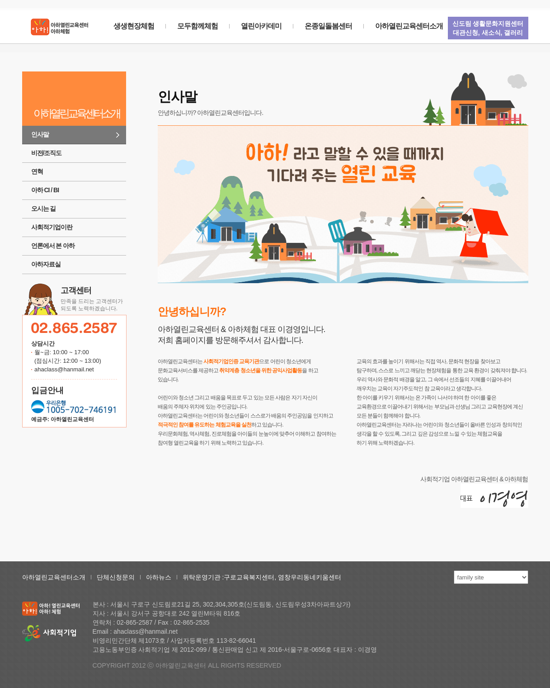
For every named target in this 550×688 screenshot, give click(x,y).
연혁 (37, 171)
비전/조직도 (46, 153)
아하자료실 (46, 264)
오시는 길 (43, 208)
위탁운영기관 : (203, 577)
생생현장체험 (133, 26)
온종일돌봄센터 (328, 26)
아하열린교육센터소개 (409, 26)
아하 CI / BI (45, 190)
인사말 (40, 134)
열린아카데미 (261, 26)
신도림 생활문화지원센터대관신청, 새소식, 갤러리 (488, 28)
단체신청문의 (116, 577)
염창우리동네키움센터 (309, 577)
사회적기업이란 (51, 227)
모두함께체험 (197, 26)
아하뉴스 (158, 577)
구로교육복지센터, (251, 577)
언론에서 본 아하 (53, 245)
